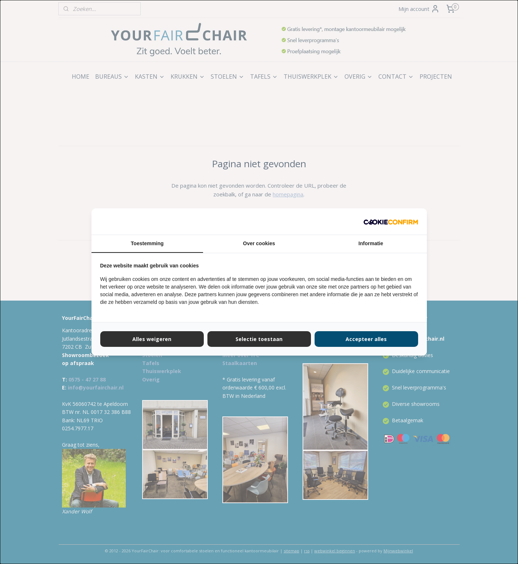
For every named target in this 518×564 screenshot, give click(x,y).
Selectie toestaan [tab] (259, 339)
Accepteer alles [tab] (366, 339)
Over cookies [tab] (259, 243)
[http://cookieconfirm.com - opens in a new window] (390, 221)
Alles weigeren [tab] (151, 339)
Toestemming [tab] (147, 243)
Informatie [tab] (370, 243)
